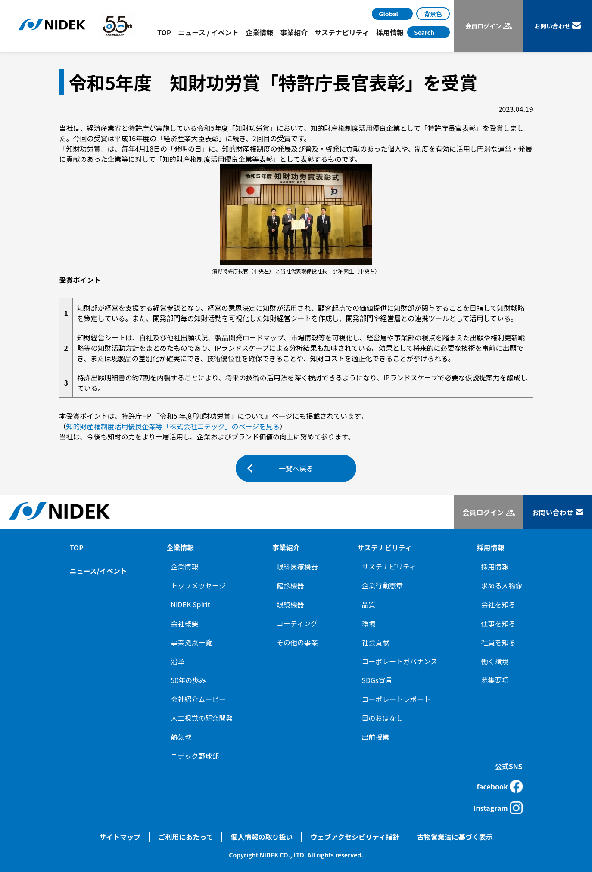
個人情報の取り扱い (262, 837)
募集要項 (495, 680)
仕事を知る (498, 623)
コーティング (297, 623)
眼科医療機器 (297, 566)
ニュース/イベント (98, 571)
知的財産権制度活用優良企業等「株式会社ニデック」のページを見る (173, 426)
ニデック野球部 (195, 756)
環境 (368, 623)
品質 (368, 604)
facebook (499, 786)
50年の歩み (188, 680)
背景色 (433, 13)
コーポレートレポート (395, 699)
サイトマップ (119, 837)
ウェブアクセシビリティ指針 (354, 837)
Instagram (498, 807)
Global (388, 13)
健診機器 (290, 585)
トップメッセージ (198, 585)
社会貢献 (375, 642)
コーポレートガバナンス (399, 661)
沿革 (177, 661)
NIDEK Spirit (190, 604)
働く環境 (495, 661)
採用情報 (495, 566)
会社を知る (498, 604)
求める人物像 (502, 585)
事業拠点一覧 (191, 642)
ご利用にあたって (185, 837)
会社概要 (184, 623)
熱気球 (181, 737)
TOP (164, 32)
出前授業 (375, 737)
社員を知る (498, 642)
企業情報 (184, 566)
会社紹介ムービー (198, 699)
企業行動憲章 (382, 585)
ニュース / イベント (208, 32)
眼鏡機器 (290, 604)
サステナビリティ (388, 566)
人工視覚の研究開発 (202, 718)
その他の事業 (297, 642)
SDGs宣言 (376, 680)
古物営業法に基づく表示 (455, 837)
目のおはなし (382, 718)
